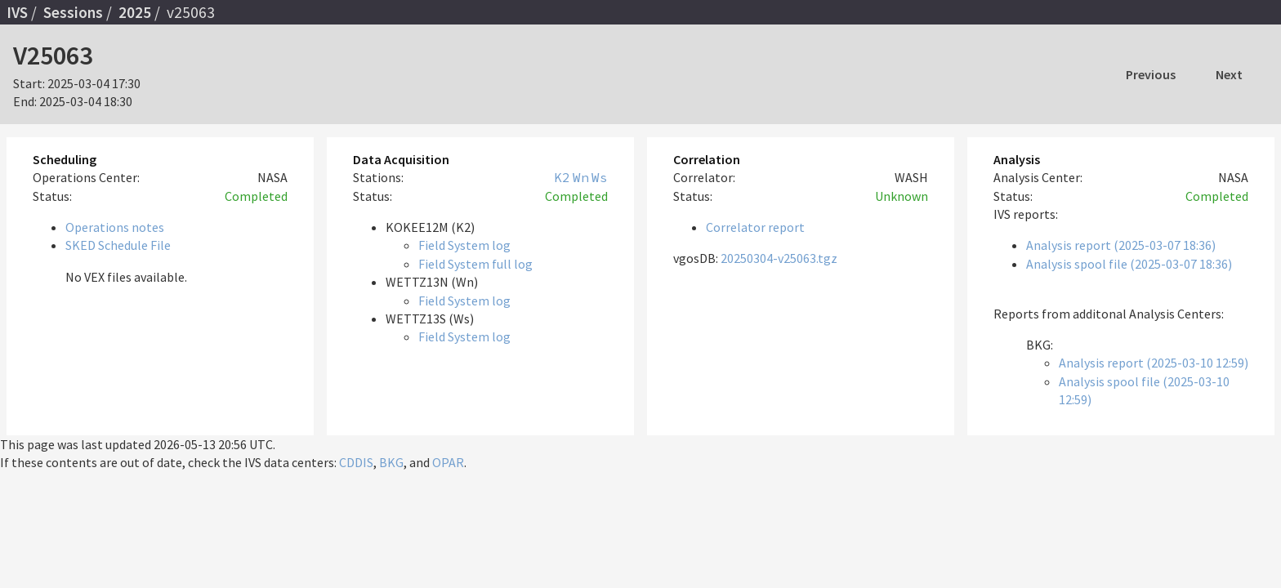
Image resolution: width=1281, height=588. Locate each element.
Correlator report (755, 227)
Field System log (464, 245)
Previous (1151, 74)
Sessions (73, 12)
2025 (134, 12)
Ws (599, 177)
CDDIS (356, 462)
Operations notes (114, 227)
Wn (581, 177)
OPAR (448, 462)
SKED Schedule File (118, 245)
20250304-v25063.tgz (779, 258)
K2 (562, 177)
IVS (17, 12)
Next (1229, 74)
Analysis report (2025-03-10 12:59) (1153, 362)
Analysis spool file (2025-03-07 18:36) (1129, 264)
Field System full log (475, 264)
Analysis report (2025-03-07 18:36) (1121, 245)
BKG (391, 462)
